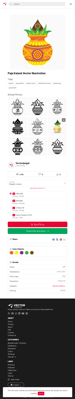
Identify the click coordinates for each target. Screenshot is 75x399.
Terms (10, 321)
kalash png (57, 83)
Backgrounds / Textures (17, 343)
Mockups (11, 354)
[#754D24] (32, 252)
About (10, 327)
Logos (10, 351)
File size (37, 290)
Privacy (11, 324)
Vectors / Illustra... (59, 286)
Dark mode (13, 379)
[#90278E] (21, 252)
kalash (11, 83)
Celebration (12, 346)
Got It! (41, 394)
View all (11, 357)
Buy (37, 224)
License (11, 332)
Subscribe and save (36, 230)
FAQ (9, 330)
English (15, 385)
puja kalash (20, 83)
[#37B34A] (27, 252)
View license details (37, 188)
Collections (12, 370)
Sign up (10, 376)
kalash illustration (44, 83)
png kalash (12, 88)
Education (12, 348)
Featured (11, 367)
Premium (11, 365)
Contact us (12, 335)
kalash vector (31, 83)
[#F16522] (11, 252)
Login (10, 373)
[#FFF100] (16, 252)
